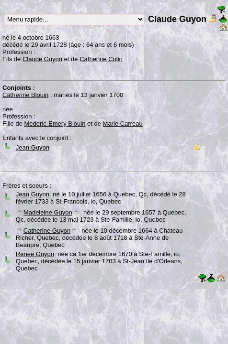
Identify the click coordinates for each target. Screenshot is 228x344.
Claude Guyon (42, 59)
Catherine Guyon (46, 230)
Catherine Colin (101, 59)
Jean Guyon (32, 147)
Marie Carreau (123, 123)
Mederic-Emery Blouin (55, 123)
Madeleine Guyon (47, 212)
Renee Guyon (35, 254)
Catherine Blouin (25, 94)
